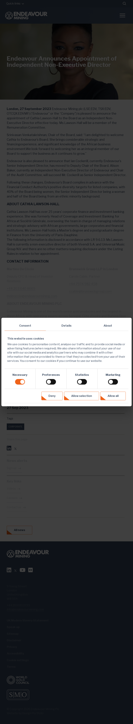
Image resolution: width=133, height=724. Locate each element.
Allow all (113, 395)
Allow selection (81, 395)
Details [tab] (66, 325)
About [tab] (108, 325)
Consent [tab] (25, 325)
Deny (52, 395)
